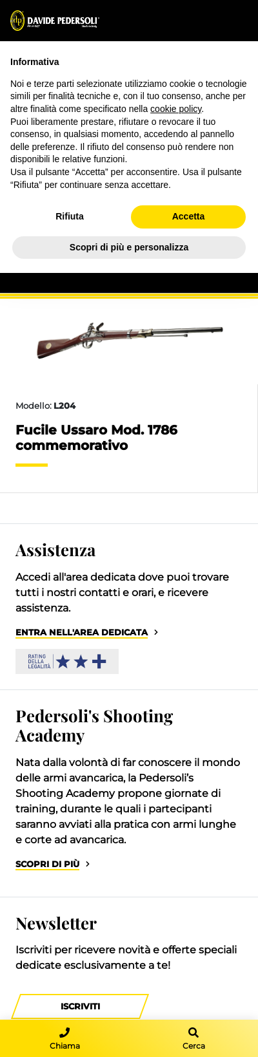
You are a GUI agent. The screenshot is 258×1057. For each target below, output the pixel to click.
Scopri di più (47, 864)
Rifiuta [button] (69, 216)
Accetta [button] (188, 216)
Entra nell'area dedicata (81, 632)
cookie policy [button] (175, 109)
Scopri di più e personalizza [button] (129, 247)
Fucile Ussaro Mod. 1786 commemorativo (96, 437)
